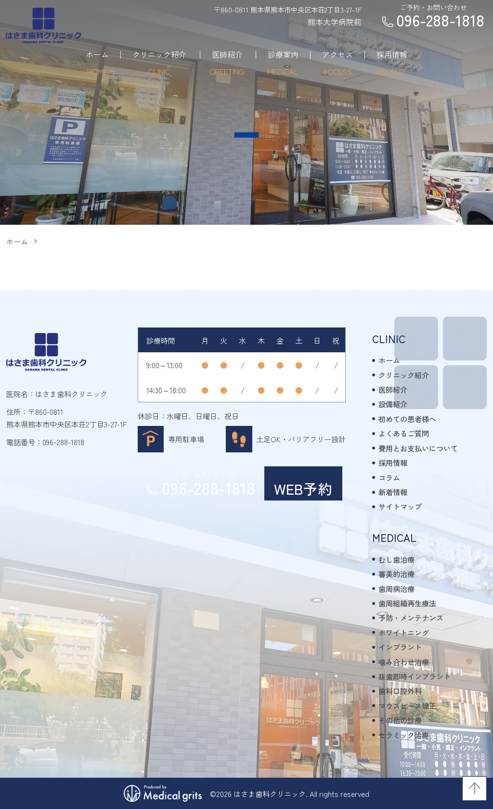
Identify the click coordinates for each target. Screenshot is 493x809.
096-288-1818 (63, 442)
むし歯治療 (396, 559)
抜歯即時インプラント (414, 676)
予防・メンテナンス (410, 617)
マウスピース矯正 (407, 705)
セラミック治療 (403, 735)
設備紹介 (392, 403)
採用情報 (392, 462)
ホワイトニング (403, 632)
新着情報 (392, 492)
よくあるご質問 (403, 433)
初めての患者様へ (407, 418)
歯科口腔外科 (400, 690)
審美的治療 (396, 573)
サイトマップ (400, 506)
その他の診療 (400, 720)
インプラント (400, 647)
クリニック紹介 (403, 375)
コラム (389, 477)
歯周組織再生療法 (407, 603)
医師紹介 (392, 389)
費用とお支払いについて (418, 448)
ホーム (17, 241)
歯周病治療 (396, 588)
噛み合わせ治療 (403, 661)
